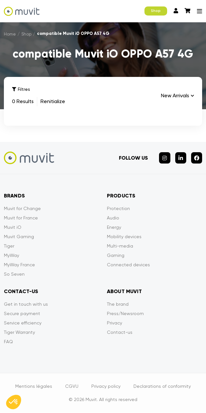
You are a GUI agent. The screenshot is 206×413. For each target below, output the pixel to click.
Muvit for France (21, 218)
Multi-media (120, 246)
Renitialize (52, 102)
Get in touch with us (26, 304)
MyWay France (19, 265)
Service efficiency (22, 323)
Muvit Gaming (19, 236)
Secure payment (22, 313)
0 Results (23, 102)
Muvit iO (12, 227)
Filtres (21, 89)
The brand (118, 304)
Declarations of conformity (162, 386)
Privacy (114, 323)
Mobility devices (124, 236)
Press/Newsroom (125, 313)
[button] (13, 402)
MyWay (11, 255)
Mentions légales (33, 386)
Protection (118, 208)
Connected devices (128, 265)
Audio (113, 218)
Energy (114, 227)
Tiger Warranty (19, 332)
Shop (156, 11)
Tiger (9, 246)
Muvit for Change (22, 208)
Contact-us (119, 332)
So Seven (14, 274)
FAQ (8, 341)
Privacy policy (105, 386)
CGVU (71, 386)
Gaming (115, 255)
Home (10, 34)
